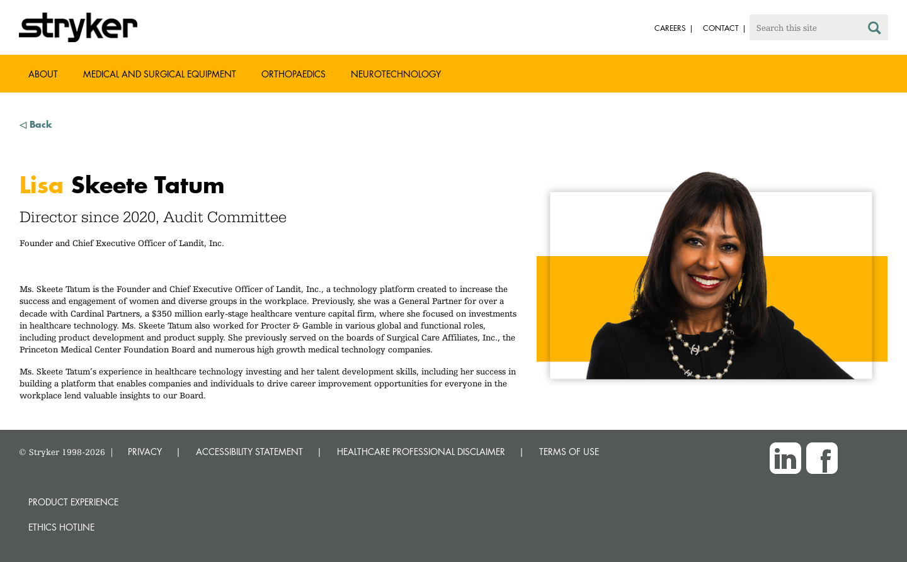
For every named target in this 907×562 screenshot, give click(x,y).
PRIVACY (145, 452)
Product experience (73, 502)
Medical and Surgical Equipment (159, 74)
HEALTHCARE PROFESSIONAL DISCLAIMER (421, 452)
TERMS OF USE (569, 452)
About (43, 74)
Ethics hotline (61, 527)
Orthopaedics (293, 74)
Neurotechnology (396, 74)
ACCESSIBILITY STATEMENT (249, 452)
